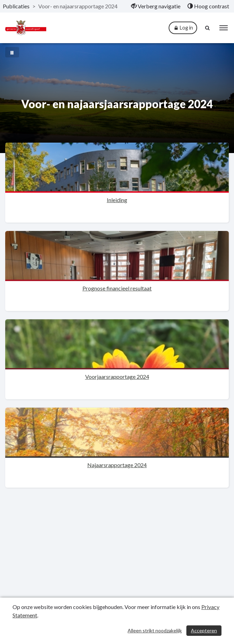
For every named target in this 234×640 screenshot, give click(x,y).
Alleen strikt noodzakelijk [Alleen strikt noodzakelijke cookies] (155, 630)
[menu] (223, 28)
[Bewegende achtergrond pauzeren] (12, 52)
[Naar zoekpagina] (208, 28)
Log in (183, 28)
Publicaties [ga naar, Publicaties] (16, 6)
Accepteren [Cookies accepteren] (204, 630)
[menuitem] (156, 6)
